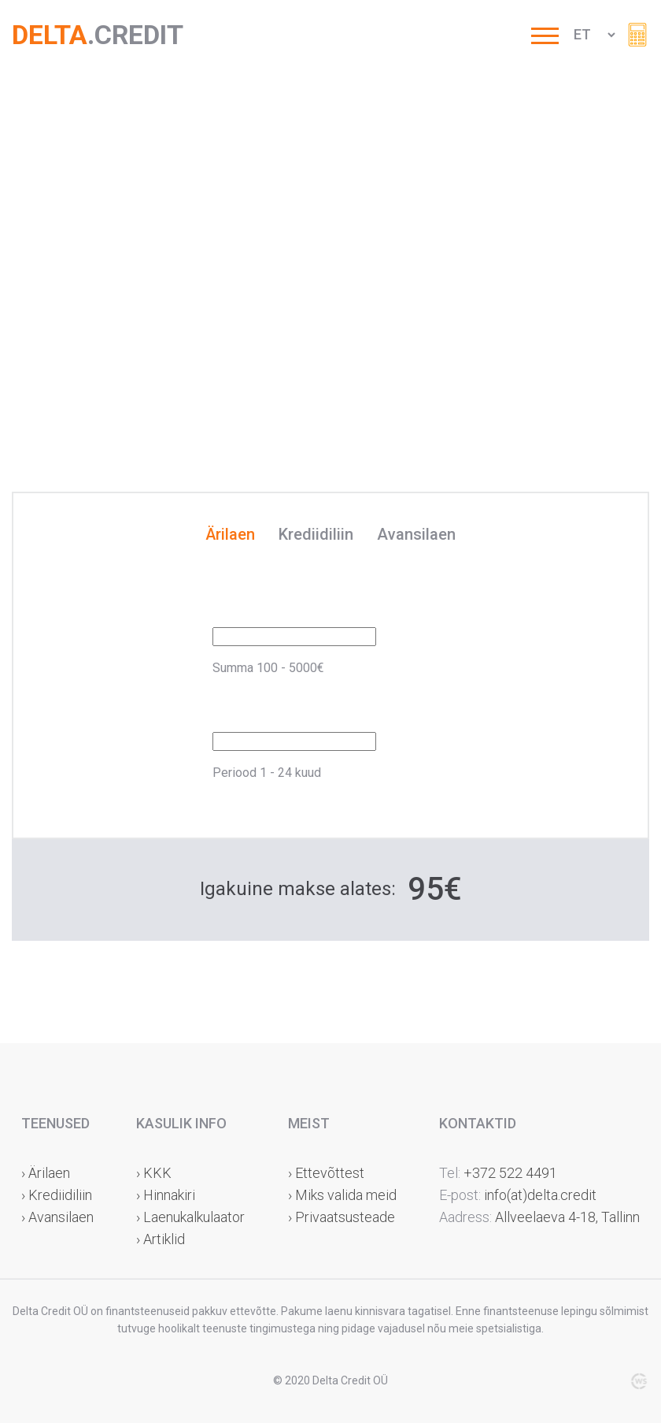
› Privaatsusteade (341, 1217)
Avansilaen (416, 535)
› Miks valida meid (342, 1195)
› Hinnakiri (165, 1195)
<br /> (330, 268)
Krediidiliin (316, 535)
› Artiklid (160, 1239)
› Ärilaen (45, 1173)
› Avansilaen (57, 1217)
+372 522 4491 (510, 1173)
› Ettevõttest (326, 1173)
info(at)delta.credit (540, 1195)
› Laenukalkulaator (190, 1217)
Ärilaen (230, 535)
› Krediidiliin (56, 1195)
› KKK (154, 1173)
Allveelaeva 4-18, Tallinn (566, 1217)
